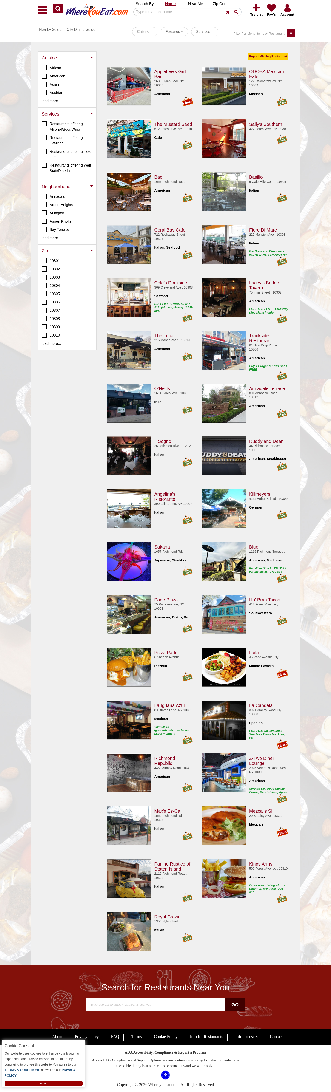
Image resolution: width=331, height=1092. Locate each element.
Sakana (162, 546)
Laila (254, 652)
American (53, 76)
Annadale (53, 196)
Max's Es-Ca (167, 810)
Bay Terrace (55, 229)
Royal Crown (167, 916)
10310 (51, 335)
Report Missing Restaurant (268, 56)
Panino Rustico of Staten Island (172, 866)
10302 (51, 269)
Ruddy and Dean (266, 441)
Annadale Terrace (267, 388)
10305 (51, 293)
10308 (51, 318)
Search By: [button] (145, 4)
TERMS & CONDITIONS (22, 1070)
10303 (51, 277)
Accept (43, 1083)
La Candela (261, 705)
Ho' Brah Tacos (264, 599)
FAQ (115, 1036)
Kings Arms (260, 863)
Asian (50, 84)
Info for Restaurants (206, 1036)
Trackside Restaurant (260, 338)
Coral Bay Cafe (169, 229)
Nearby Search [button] (51, 29)
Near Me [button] (195, 4)
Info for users (246, 1036)
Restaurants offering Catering (62, 140)
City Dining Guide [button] (81, 29)
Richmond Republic (164, 760)
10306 (51, 302)
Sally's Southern (265, 124)
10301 (51, 260)
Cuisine (145, 32)
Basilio (256, 176)
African (51, 67)
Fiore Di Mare (263, 229)
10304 (51, 285)
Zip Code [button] (221, 4)
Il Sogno (162, 441)
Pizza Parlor (166, 652)
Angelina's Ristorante (164, 496)
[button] (58, 8)
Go (235, 1004)
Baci (158, 176)
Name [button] (170, 4)
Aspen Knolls (56, 221)
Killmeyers (259, 493)
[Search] (185, 12)
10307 (51, 310)
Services (205, 32)
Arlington (53, 212)
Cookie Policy (166, 1036)
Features (174, 32)
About (57, 1036)
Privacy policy (87, 1036)
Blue (253, 546)
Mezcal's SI (261, 810)
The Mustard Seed (173, 124)
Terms (136, 1036)
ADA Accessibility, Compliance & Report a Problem (165, 1052)
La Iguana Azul (169, 705)
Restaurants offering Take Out (66, 154)
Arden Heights (57, 204)
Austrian (52, 92)
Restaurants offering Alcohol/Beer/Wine (62, 126)
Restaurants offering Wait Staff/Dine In (66, 168)
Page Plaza (166, 599)
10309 (51, 326)
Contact (276, 1036)
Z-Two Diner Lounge (261, 760)
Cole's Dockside (170, 282)
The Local (164, 335)
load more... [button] (51, 101)
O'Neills (162, 388)
